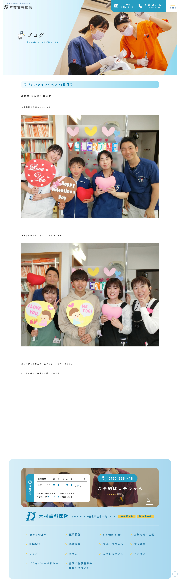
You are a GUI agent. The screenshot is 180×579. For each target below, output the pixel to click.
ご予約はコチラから (126, 490)
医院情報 (75, 534)
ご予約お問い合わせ (127, 5)
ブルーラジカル (113, 544)
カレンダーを (53, 496)
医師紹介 (35, 544)
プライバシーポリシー (43, 563)
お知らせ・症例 (144, 534)
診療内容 (75, 544)
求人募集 (140, 544)
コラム (73, 554)
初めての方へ (38, 534)
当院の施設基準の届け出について (80, 566)
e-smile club (112, 534)
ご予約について (113, 554)
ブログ (33, 554)
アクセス (140, 554)
